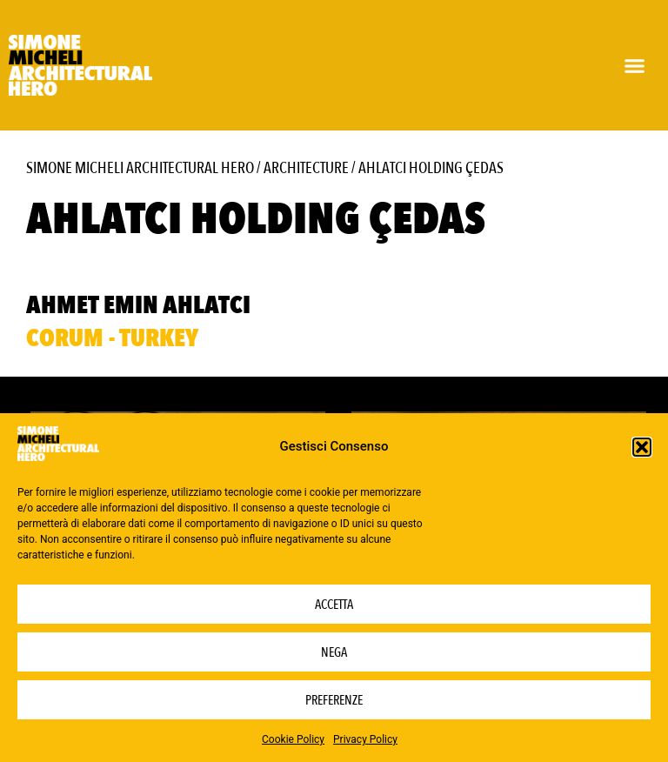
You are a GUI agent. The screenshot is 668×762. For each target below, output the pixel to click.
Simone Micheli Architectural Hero (140, 168)
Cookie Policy (293, 739)
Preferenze (334, 700)
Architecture (306, 168)
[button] (642, 447)
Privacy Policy (365, 739)
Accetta (334, 604)
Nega (334, 652)
